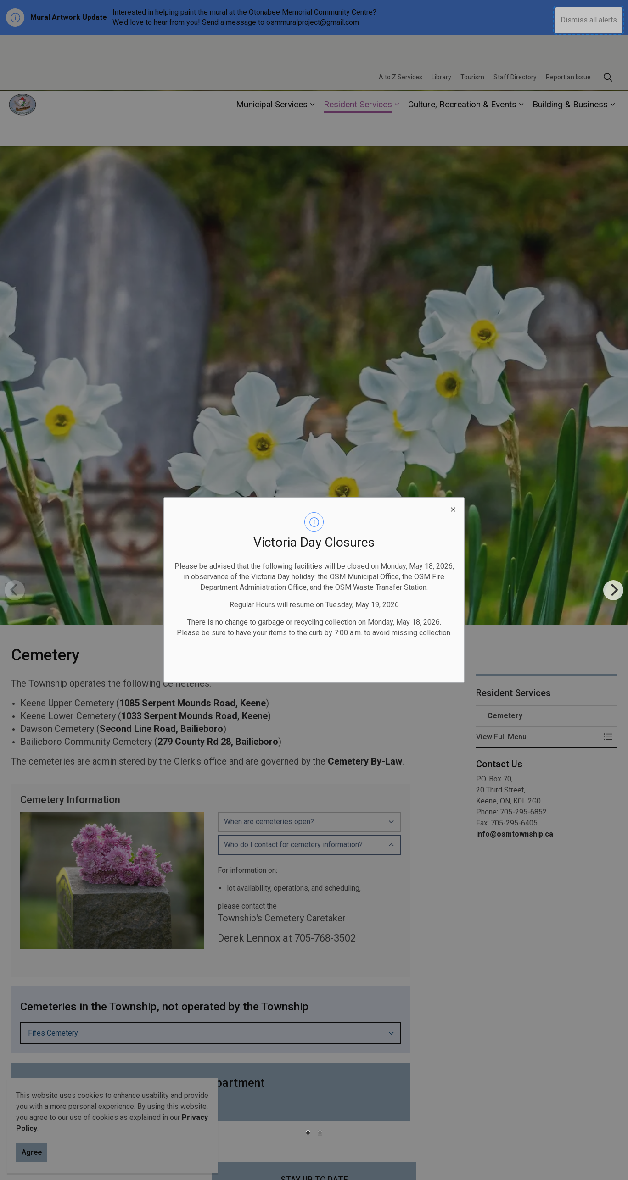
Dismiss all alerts (589, 20)
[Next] (613, 590)
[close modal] (453, 509)
